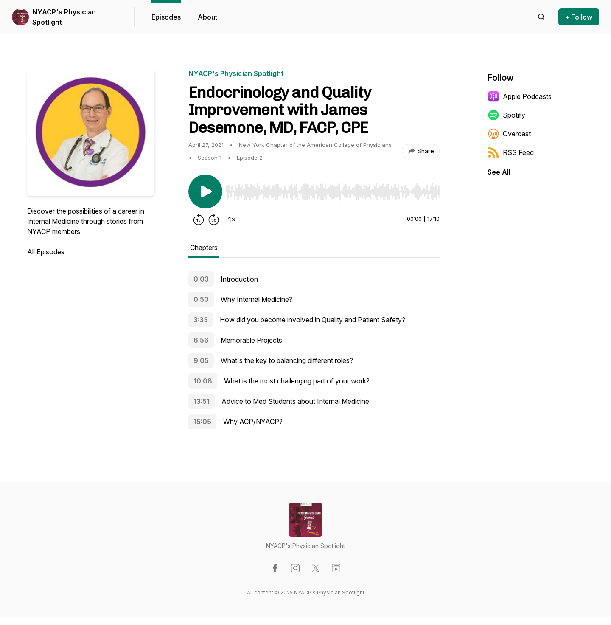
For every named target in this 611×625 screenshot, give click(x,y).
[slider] (333, 192)
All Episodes (45, 252)
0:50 (201, 299)
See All (499, 172)
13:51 (201, 401)
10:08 (202, 381)
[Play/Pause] (205, 191)
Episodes (166, 17)
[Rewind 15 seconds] (199, 219)
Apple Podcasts (520, 96)
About (207, 17)
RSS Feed (511, 152)
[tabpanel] (314, 352)
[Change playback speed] (231, 219)
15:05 (202, 421)
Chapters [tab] (204, 247)
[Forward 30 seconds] (214, 219)
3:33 (200, 319)
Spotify (506, 115)
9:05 (201, 360)
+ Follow (578, 17)
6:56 (201, 340)
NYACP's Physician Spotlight (64, 17)
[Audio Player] (333, 189)
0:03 (201, 279)
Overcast (509, 134)
